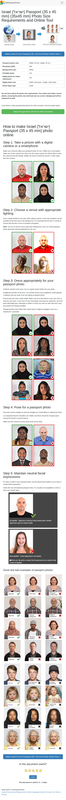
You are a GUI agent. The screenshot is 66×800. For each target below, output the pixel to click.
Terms (57, 792)
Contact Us (50, 792)
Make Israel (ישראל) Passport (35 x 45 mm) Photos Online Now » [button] (33, 54)
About (43, 792)
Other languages (34, 792)
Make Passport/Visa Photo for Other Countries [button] (33, 112)
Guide (4, 792)
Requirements (21, 792)
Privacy (4, 794)
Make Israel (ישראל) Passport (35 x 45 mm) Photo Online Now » (33, 757)
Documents (11, 792)
